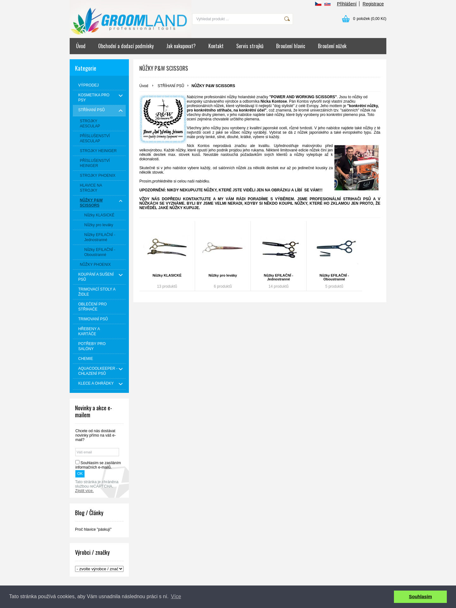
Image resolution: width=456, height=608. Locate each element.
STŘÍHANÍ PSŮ (171, 86)
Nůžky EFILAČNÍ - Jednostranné (278, 277)
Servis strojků (249, 46)
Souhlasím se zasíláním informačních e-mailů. (98, 465)
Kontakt (216, 46)
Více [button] (176, 596)
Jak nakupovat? (181, 46)
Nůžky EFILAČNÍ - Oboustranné (334, 277)
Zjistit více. (84, 491)
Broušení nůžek (332, 46)
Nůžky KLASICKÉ (167, 275)
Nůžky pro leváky (223, 275)
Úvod (81, 46)
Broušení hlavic (290, 46)
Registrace (373, 3)
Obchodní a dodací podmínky (126, 46)
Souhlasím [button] (420, 596)
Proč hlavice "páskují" (93, 529)
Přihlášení (347, 3)
